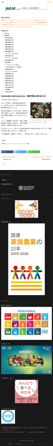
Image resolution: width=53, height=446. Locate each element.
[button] (7, 151)
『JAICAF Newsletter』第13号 (41, 157)
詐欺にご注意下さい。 (6, 174)
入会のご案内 (4, 300)
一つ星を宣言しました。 (9, 408)
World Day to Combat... (10, 157)
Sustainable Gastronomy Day (17, 143)
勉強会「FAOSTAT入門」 (7, 194)
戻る (4, 163)
